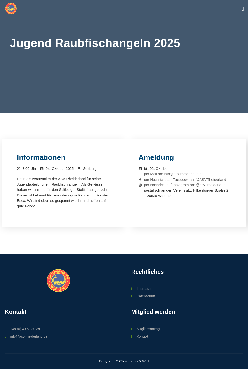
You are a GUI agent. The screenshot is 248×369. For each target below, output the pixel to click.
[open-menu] (241, 8)
